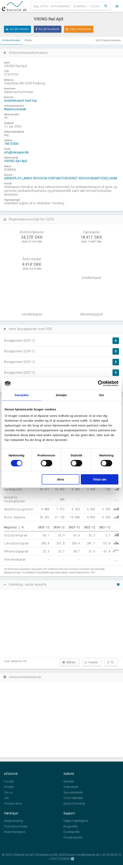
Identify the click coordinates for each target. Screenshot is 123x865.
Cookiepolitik (72, 831)
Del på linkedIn (17, 29)
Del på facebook (47, 29)
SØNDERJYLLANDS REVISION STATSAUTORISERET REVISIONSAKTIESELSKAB (60, 178)
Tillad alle (100, 479)
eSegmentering (13, 820)
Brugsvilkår (71, 826)
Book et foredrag (74, 803)
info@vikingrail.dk (16, 152)
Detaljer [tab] (61, 395)
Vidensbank (71, 786)
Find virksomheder (16, 826)
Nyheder (69, 781)
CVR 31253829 (59, 858)
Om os (8, 792)
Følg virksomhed (78, 29)
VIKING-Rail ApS (15, 161)
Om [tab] (101, 395)
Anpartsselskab (15, 109)
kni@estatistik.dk (88, 854)
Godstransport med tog (20, 100)
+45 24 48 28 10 (111, 854)
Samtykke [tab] (21, 395)
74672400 (11, 144)
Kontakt (9, 786)
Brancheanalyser (15, 831)
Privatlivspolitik (73, 837)
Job (6, 798)
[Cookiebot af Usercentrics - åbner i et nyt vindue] (100, 383)
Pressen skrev (13, 803)
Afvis (60, 479)
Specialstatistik (73, 792)
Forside (9, 781)
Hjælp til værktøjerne (76, 820)
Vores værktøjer (73, 798)
